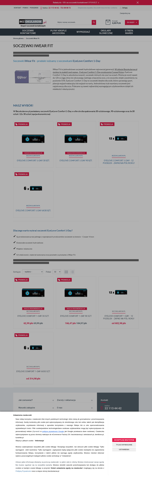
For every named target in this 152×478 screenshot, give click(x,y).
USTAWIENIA (124, 449)
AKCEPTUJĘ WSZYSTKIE (124, 440)
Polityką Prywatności (23, 471)
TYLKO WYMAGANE (124, 445)
